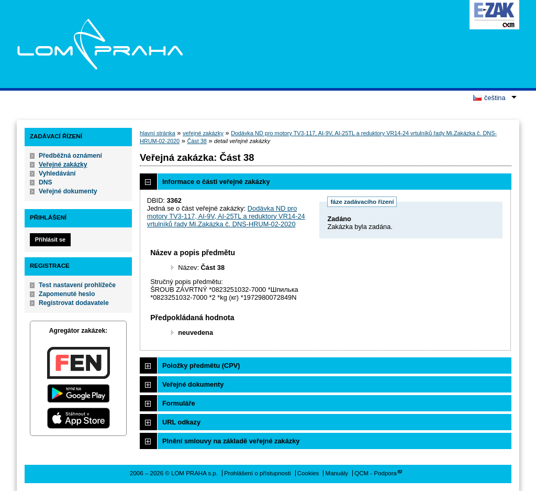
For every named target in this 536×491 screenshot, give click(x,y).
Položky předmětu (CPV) (201, 365)
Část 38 (196, 141)
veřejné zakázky (203, 133)
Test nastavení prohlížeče (77, 285)
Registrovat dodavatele (74, 303)
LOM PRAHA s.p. (100, 44)
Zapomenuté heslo (67, 294)
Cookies (308, 473)
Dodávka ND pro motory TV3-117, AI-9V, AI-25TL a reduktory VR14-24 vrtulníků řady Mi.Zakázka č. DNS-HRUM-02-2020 (226, 216)
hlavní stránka (157, 133)
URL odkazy (181, 422)
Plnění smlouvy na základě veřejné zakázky (230, 441)
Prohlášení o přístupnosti (257, 473)
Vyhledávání (57, 173)
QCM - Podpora (375, 473)
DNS (45, 182)
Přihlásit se (50, 239)
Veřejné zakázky (63, 164)
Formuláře (178, 403)
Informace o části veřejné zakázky (216, 182)
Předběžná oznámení (70, 155)
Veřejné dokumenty (68, 191)
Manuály (337, 473)
